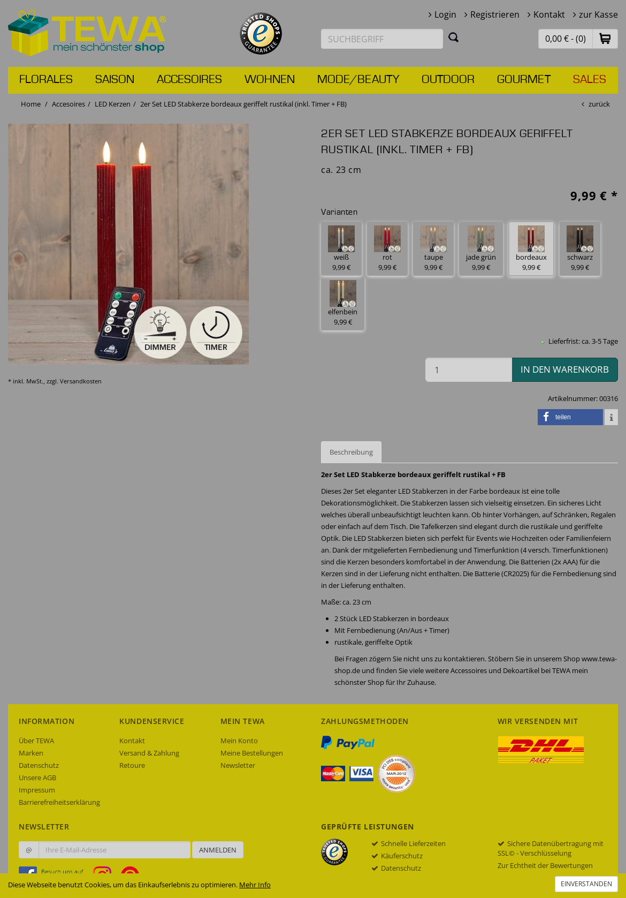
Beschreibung (351, 452)
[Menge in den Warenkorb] (468, 370)
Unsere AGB (37, 777)
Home (31, 104)
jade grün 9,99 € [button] (481, 248)
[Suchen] (454, 37)
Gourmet (524, 80)
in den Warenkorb (565, 369)
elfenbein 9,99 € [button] (342, 303)
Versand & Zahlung (149, 753)
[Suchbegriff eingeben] (382, 39)
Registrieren (495, 14)
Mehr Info (255, 884)
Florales (46, 80)
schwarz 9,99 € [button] (580, 248)
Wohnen (270, 80)
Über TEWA (36, 740)
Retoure (132, 765)
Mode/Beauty (358, 80)
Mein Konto (239, 740)
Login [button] (445, 14)
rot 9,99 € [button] (387, 248)
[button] (605, 38)
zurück (599, 104)
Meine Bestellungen (251, 753)
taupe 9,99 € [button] (433, 248)
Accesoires (189, 80)
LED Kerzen (113, 104)
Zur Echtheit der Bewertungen (545, 865)
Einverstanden (586, 883)
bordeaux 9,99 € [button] (531, 248)
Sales (589, 80)
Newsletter (237, 765)
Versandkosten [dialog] (81, 381)
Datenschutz (39, 765)
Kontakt (549, 14)
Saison (114, 80)
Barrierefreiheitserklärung (59, 802)
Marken (31, 753)
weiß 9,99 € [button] (341, 248)
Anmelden (217, 850)
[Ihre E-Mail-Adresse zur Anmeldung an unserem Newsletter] (114, 849)
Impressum (37, 790)
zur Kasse (598, 14)
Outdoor (448, 80)
